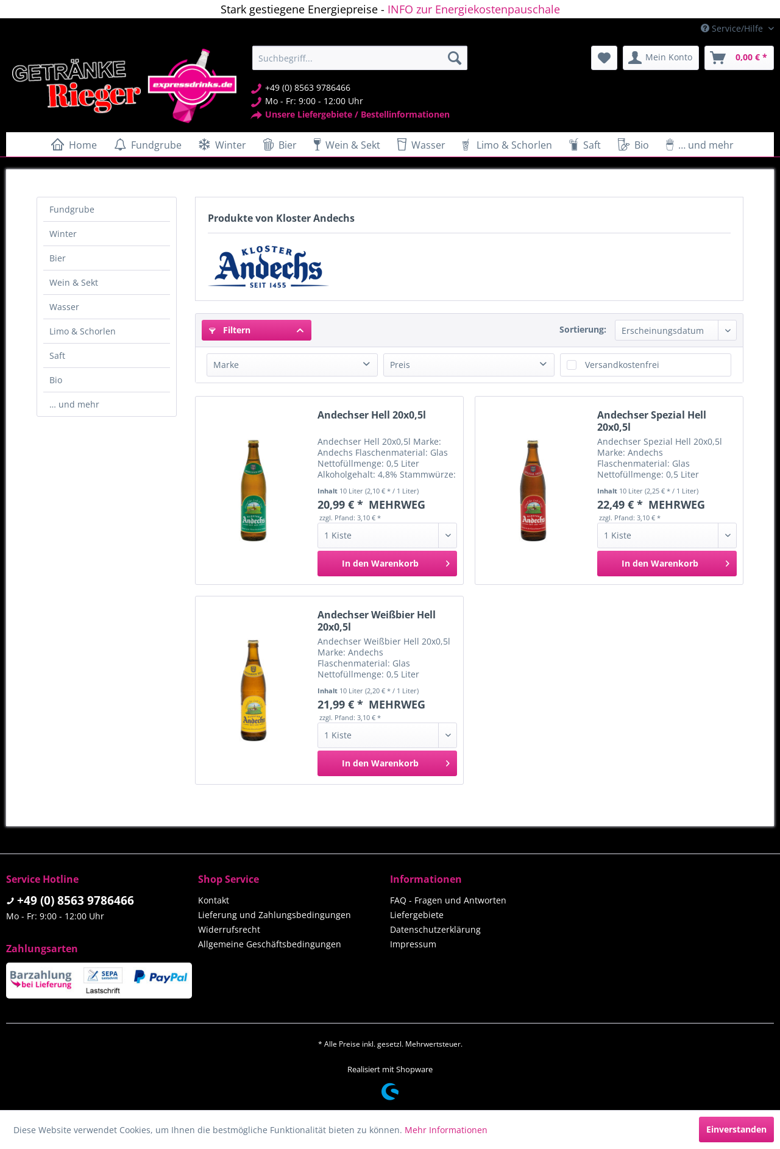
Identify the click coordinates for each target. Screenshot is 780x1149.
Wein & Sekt (73, 282)
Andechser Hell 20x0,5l (371, 415)
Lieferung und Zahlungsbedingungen (274, 915)
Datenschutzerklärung (435, 929)
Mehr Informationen (446, 1130)
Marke (226, 364)
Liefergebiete (417, 915)
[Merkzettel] (604, 58)
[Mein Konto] (661, 58)
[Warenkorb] (739, 58)
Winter (63, 233)
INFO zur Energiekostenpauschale (474, 9)
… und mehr (74, 404)
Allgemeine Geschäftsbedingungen (269, 944)
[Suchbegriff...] (359, 58)
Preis (400, 364)
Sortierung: (582, 329)
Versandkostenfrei (622, 364)
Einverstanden (736, 1129)
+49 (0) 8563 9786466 (75, 900)
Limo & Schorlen (82, 331)
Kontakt (213, 900)
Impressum (413, 944)
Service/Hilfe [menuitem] (733, 28)
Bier (57, 258)
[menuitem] (359, 58)
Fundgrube (71, 209)
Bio (55, 380)
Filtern (229, 330)
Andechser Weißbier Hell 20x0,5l (376, 621)
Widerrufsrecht (229, 929)
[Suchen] (454, 58)
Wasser (64, 307)
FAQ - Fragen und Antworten (448, 900)
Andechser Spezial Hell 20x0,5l (651, 421)
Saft (57, 355)
